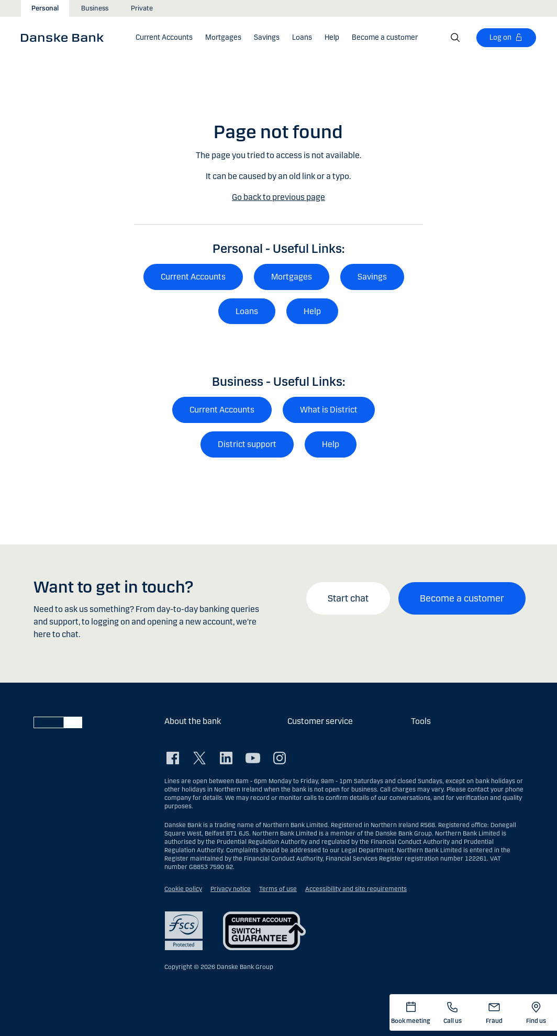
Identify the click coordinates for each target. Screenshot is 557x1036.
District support (247, 444)
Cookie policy (183, 889)
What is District (329, 410)
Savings (372, 277)
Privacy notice (230, 889)
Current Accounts (193, 277)
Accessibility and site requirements (356, 889)
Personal (45, 8)
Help (312, 311)
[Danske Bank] (65, 37)
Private (142, 8)
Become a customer (462, 598)
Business (94, 8)
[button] (164, 37)
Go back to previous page (278, 197)
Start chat (348, 598)
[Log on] (506, 37)
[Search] (455, 37)
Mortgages (291, 277)
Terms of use (278, 889)
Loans (247, 311)
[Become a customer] (385, 37)
